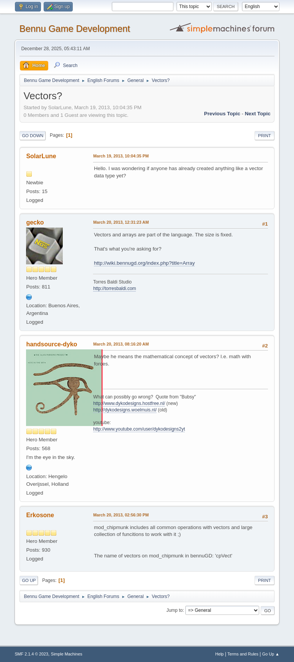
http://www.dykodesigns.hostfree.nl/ (129, 403)
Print (264, 135)
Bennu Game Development (74, 28)
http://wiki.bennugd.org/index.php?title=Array (144, 263)
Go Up (29, 580)
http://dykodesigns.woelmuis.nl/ (125, 410)
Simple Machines (66, 654)
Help (219, 654)
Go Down (32, 135)
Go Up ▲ (270, 654)
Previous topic (222, 113)
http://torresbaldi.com (114, 288)
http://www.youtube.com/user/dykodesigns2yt (139, 429)
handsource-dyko (51, 344)
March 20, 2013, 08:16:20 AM (121, 344)
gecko (35, 222)
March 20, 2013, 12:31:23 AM (121, 222)
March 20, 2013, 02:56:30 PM (121, 515)
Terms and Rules (242, 654)
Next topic (257, 113)
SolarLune (41, 156)
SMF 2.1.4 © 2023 (31, 654)
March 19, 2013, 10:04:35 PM (121, 156)
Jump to (175, 610)
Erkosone (40, 515)
